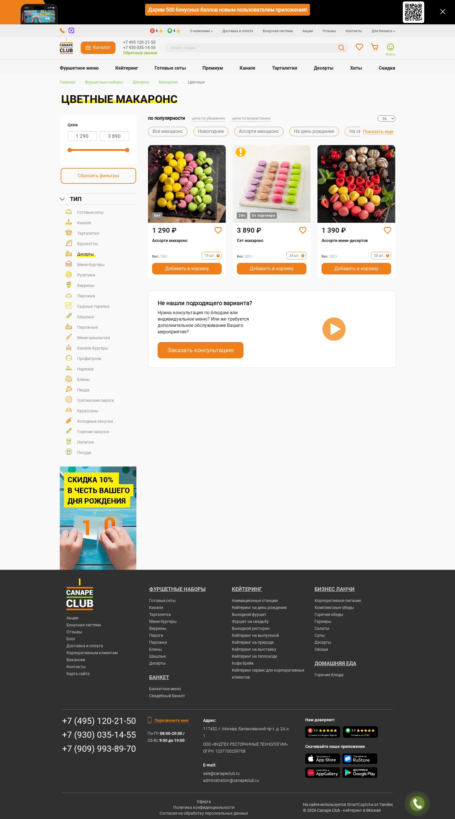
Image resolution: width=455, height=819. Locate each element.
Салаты (322, 628)
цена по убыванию (208, 118)
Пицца (83, 390)
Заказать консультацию (200, 350)
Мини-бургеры (91, 264)
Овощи (321, 649)
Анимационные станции (255, 600)
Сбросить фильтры (98, 175)
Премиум (213, 68)
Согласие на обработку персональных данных (204, 813)
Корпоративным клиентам (92, 652)
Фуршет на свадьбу (250, 621)
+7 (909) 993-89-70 (99, 749)
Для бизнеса (383, 31)
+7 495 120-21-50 (139, 42)
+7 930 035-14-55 (139, 47)
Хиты (356, 68)
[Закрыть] (442, 11)
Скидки (387, 68)
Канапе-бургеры (92, 348)
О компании (201, 31)
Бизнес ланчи (335, 589)
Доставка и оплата (237, 31)
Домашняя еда (335, 663)
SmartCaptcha (360, 804)
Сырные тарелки (93, 306)
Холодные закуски (95, 421)
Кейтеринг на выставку (254, 649)
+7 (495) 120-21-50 (99, 721)
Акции (308, 31)
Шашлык (85, 316)
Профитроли (89, 358)
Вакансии (75, 659)
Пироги (156, 635)
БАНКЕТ (159, 677)
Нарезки (85, 369)
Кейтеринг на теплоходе (254, 656)
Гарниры (323, 621)
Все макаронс (168, 131)
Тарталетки (284, 68)
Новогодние (211, 131)
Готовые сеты (170, 68)
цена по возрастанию (251, 118)
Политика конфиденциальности (203, 807)
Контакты (354, 31)
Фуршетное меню (79, 68)
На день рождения (314, 131)
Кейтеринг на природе (253, 642)
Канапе (247, 68)
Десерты (323, 68)
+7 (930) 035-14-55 (99, 735)
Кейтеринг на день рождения (259, 607)
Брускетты (87, 243)
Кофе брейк (243, 663)
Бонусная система (278, 31)
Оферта (204, 801)
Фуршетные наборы (177, 589)
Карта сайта (78, 673)
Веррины (85, 285)
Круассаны (87, 410)
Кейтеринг (126, 68)
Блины (83, 379)
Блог (70, 639)
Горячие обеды (329, 614)
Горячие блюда (329, 674)
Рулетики (86, 275)
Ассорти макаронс (259, 131)
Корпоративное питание (338, 600)
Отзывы (329, 31)
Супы (320, 635)
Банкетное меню (165, 688)
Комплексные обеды (334, 607)
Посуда (84, 452)
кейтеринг (352, 810)
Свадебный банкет (167, 695)
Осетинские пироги (95, 400)
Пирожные (87, 327)
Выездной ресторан (251, 628)
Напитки (85, 442)
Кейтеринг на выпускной (255, 635)
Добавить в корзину (187, 268)
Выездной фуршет (249, 614)
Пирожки (86, 296)
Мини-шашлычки (93, 337)
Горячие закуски (93, 431)
